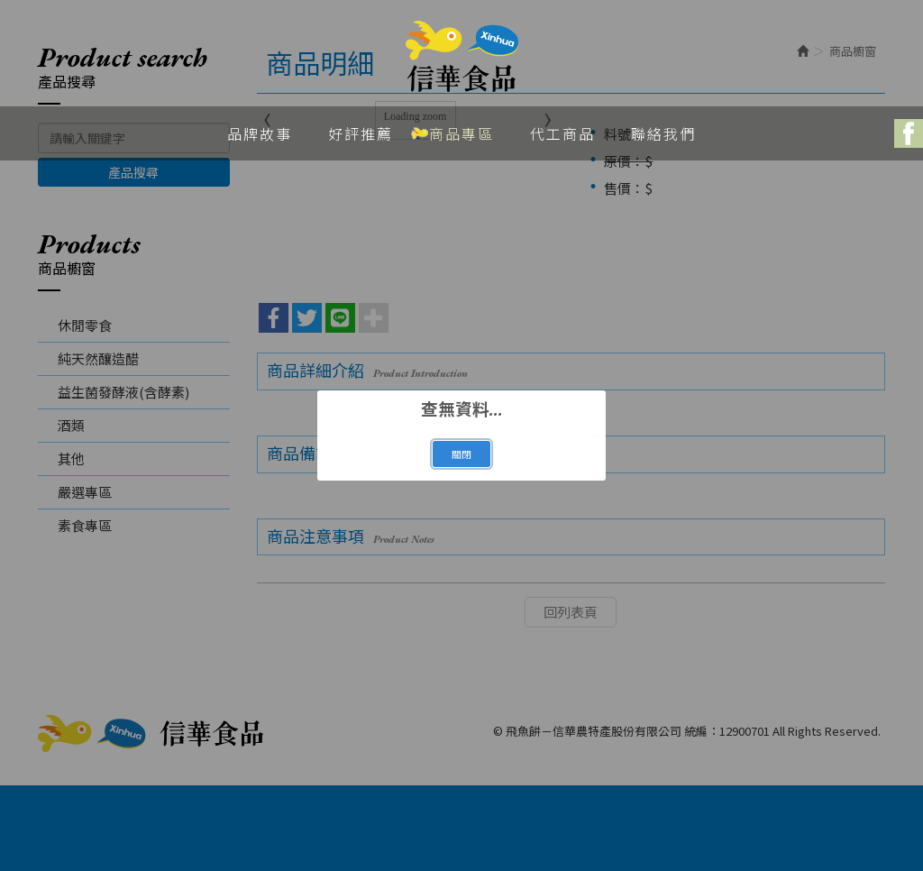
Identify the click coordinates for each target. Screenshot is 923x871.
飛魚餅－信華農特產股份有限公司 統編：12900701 (462, 57)
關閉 (461, 454)
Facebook (908, 133)
